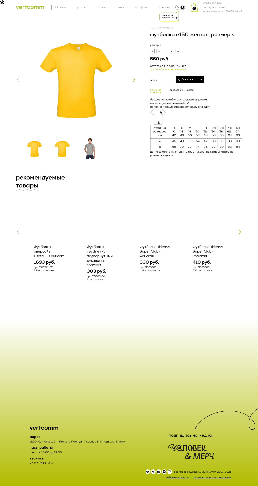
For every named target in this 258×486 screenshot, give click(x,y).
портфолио (141, 7)
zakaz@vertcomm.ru (214, 7)
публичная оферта (177, 477)
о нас (121, 7)
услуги (81, 7)
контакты (164, 7)
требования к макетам (182, 90)
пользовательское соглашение (212, 477)
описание (155, 90)
